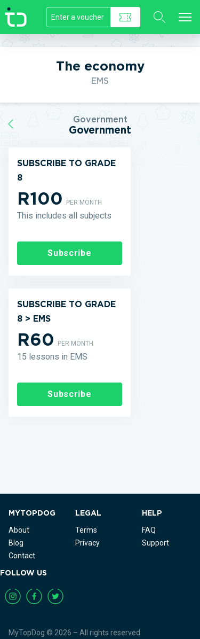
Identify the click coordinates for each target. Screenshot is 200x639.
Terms (86, 530)
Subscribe (69, 253)
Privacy (87, 543)
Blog (16, 543)
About (19, 530)
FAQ (149, 530)
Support (155, 543)
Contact (22, 555)
